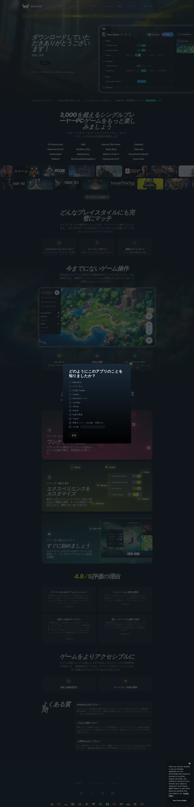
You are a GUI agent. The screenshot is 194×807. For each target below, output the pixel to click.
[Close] (189, 763)
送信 (74, 435)
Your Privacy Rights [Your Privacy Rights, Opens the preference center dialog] (180, 800)
